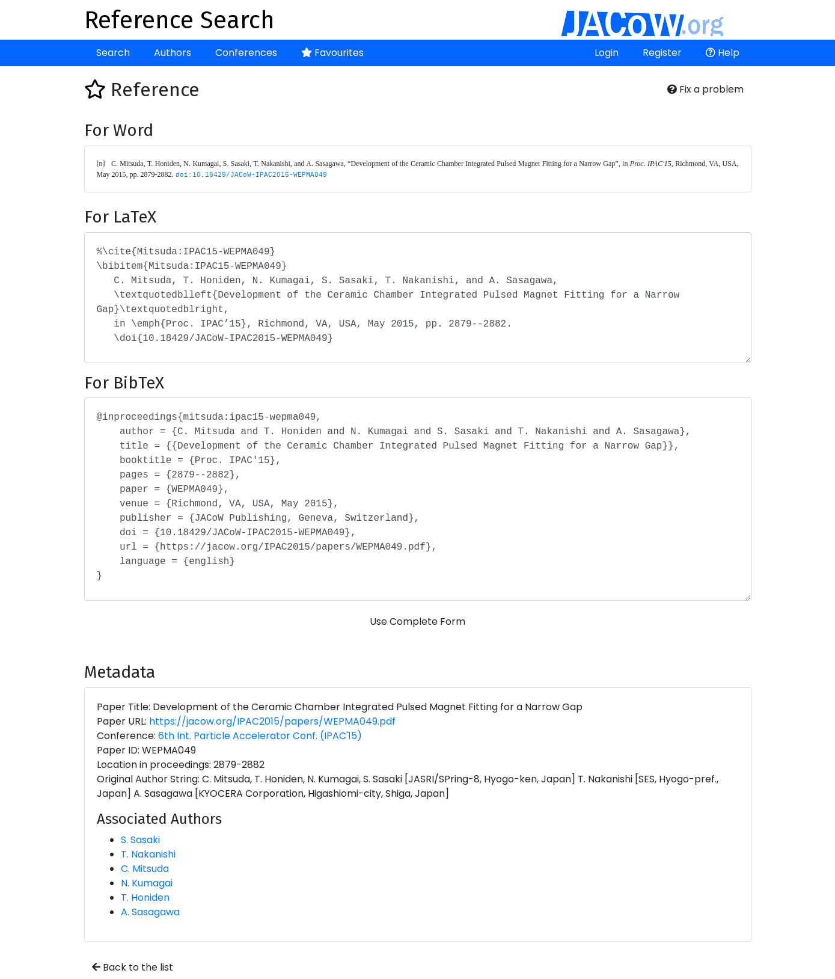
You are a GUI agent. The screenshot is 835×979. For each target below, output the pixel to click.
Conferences (246, 53)
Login (607, 53)
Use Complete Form (417, 621)
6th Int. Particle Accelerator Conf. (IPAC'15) (260, 736)
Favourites (332, 53)
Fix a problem (705, 89)
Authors (172, 53)
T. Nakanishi (148, 854)
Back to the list (132, 967)
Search (113, 53)
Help (722, 53)
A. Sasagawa (150, 912)
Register (662, 53)
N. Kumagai (147, 883)
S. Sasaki (140, 840)
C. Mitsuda (145, 869)
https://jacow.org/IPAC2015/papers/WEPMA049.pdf (272, 721)
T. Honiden (145, 897)
